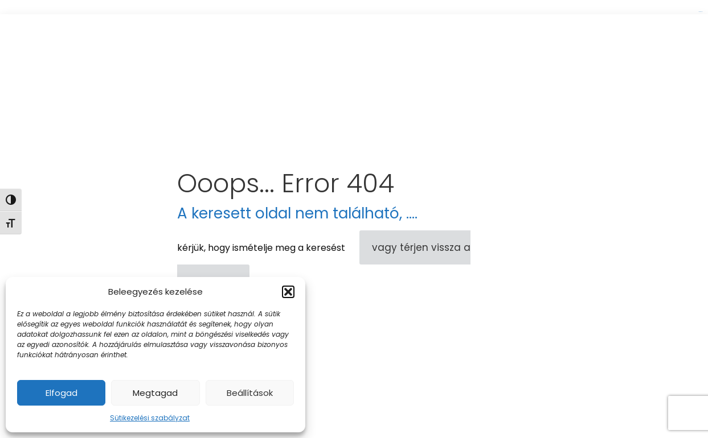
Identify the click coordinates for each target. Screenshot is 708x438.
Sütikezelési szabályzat (150, 418)
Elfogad (61, 393)
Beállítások (250, 393)
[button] (288, 291)
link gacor (700, 11)
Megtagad (155, 393)
